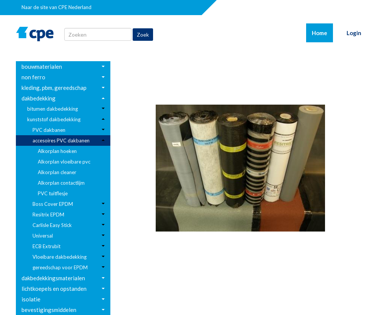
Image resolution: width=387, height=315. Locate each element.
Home (322, 32)
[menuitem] (63, 66)
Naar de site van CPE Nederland (56, 7)
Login (354, 32)
